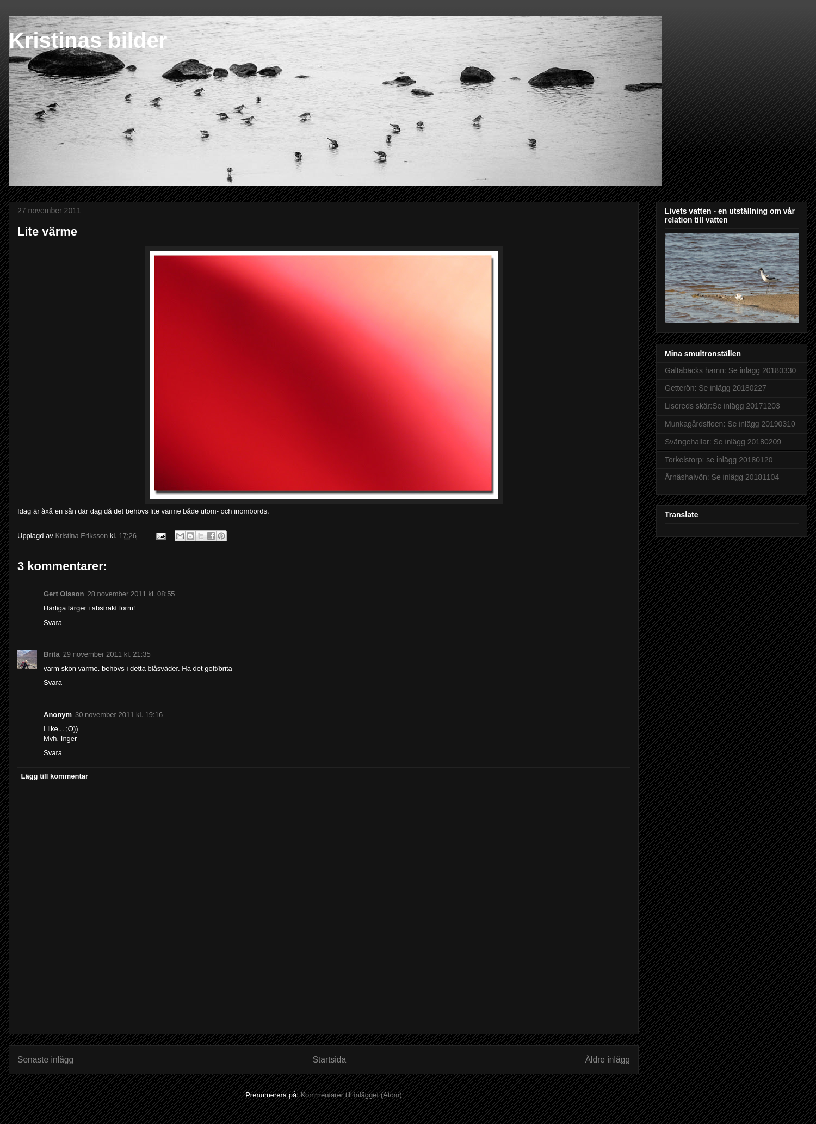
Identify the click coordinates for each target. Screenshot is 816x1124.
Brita (52, 654)
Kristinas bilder (88, 40)
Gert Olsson (64, 594)
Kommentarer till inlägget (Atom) (350, 1095)
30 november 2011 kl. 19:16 (119, 715)
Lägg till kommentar (55, 776)
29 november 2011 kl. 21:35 (107, 654)
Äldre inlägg (607, 1059)
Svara (53, 623)
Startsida (330, 1059)
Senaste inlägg (45, 1059)
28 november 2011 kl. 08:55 (131, 594)
